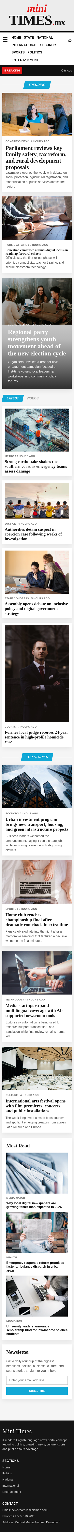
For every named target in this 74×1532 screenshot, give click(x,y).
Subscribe (37, 1390)
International (24, 45)
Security (48, 45)
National (45, 37)
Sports (18, 52)
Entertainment (25, 60)
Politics (34, 52)
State (29, 37)
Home (16, 37)
